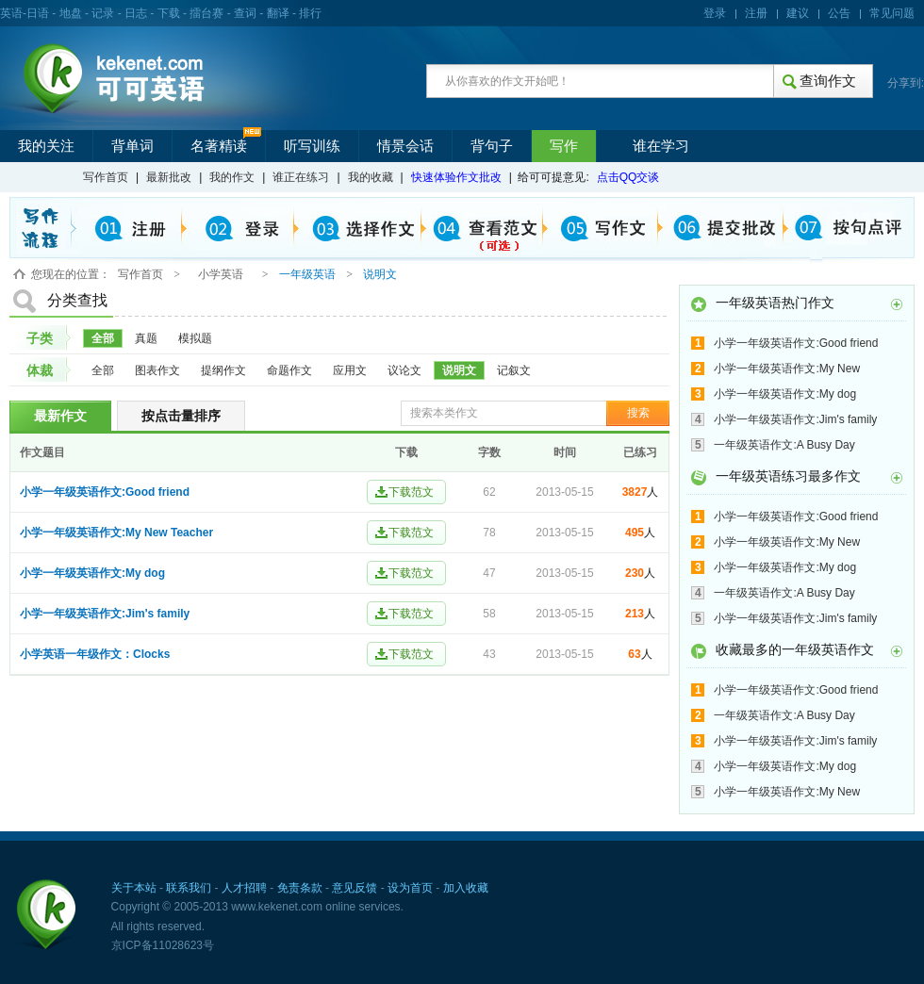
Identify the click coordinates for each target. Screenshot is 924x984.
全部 (102, 338)
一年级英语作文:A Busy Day (784, 444)
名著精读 (218, 146)
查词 (245, 13)
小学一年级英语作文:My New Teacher (116, 532)
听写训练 (312, 146)
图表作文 (157, 370)
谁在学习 (661, 146)
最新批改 (168, 177)
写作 (564, 146)
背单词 (132, 146)
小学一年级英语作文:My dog (92, 573)
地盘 (70, 13)
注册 (756, 13)
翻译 (278, 13)
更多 (896, 304)
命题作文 (289, 370)
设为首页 (410, 887)
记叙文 (514, 370)
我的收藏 (370, 177)
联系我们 (188, 887)
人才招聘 (244, 887)
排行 (310, 13)
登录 (714, 13)
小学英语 (220, 274)
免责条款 (299, 887)
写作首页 (105, 177)
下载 (168, 13)
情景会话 (405, 146)
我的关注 (46, 146)
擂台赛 (206, 13)
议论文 (404, 370)
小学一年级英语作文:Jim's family (105, 613)
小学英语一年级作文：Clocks (95, 654)
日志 (135, 13)
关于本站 (134, 887)
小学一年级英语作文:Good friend (105, 492)
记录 (102, 13)
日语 (37, 13)
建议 (797, 13)
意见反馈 (354, 887)
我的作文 (232, 177)
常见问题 (892, 13)
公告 (839, 13)
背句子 (491, 146)
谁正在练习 (300, 177)
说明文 (459, 370)
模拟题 (195, 338)
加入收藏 (465, 887)
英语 (11, 13)
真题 (146, 338)
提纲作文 (223, 370)
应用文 (350, 370)
